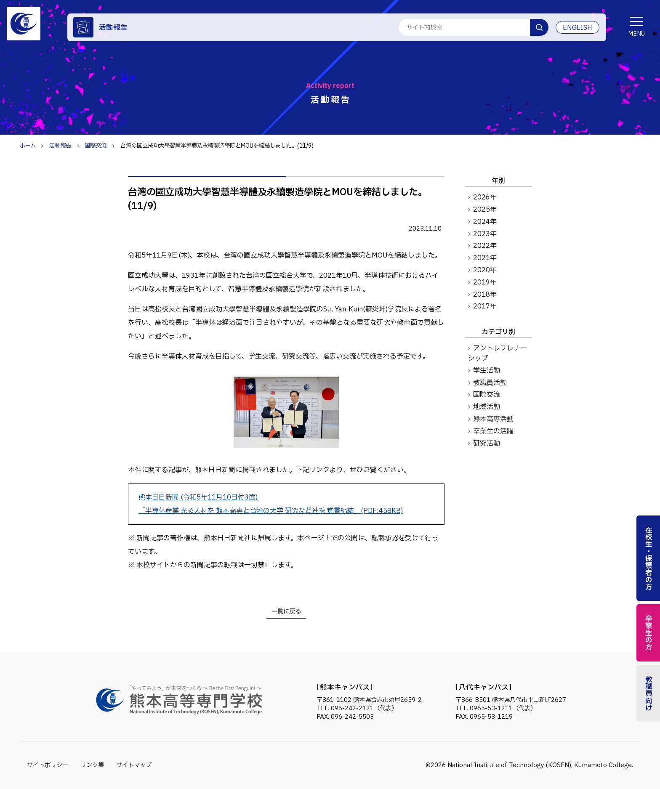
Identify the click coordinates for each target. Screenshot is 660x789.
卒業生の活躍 (493, 431)
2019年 (485, 282)
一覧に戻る (286, 611)
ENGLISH (577, 28)
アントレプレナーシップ (497, 353)
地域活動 (486, 407)
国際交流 (486, 395)
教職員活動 (490, 383)
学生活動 (486, 371)
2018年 (485, 295)
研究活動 (486, 443)
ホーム (28, 146)
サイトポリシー (47, 765)
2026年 (485, 197)
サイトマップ (134, 765)
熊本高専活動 (493, 419)
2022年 (485, 246)
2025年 (485, 210)
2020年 (485, 270)
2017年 (485, 306)
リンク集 (92, 765)
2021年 (485, 258)
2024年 (485, 222)
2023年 (485, 234)
